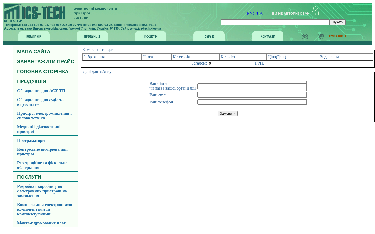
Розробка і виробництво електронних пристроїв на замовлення (42, 191)
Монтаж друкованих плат (41, 223)
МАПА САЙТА (34, 51)
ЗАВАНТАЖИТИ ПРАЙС (45, 61)
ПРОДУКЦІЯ (31, 81)
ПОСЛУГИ (29, 177)
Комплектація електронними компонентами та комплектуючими (44, 209)
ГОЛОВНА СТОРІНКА (42, 71)
